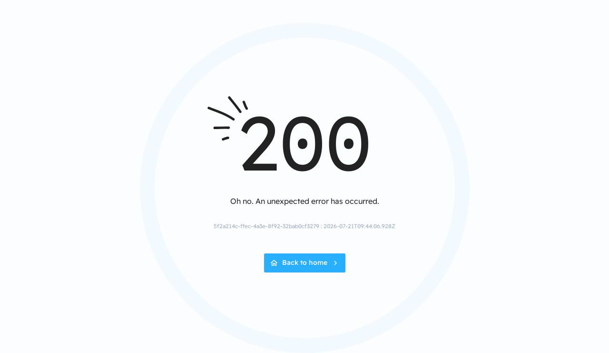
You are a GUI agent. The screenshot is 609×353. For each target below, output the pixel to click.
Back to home (305, 262)
